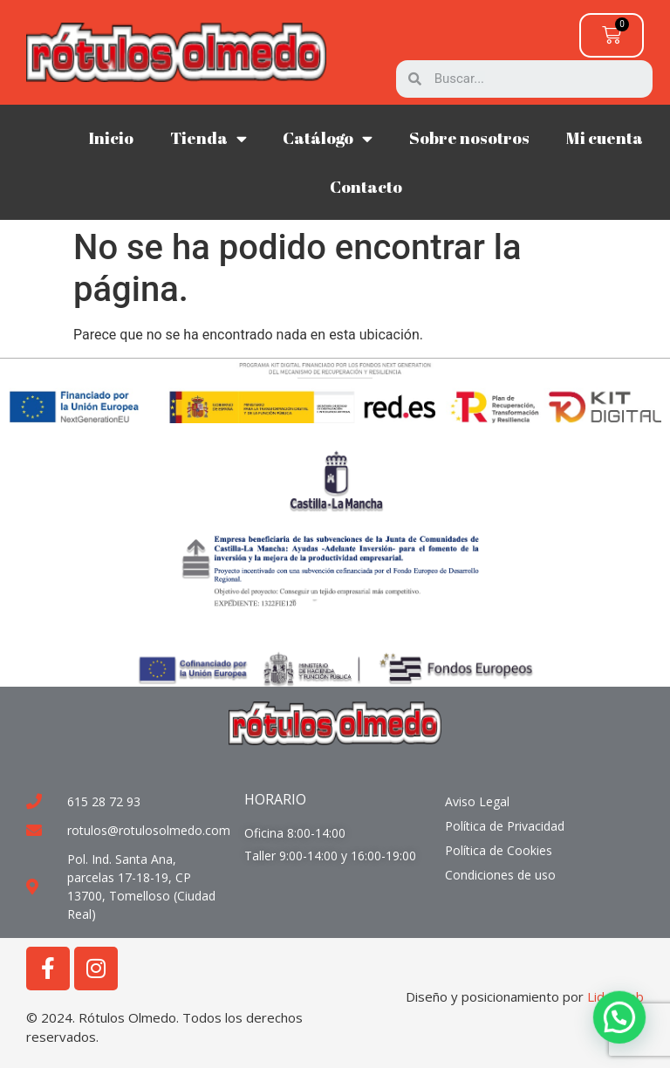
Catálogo (328, 138)
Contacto (366, 186)
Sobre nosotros (469, 138)
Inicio (110, 138)
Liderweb (615, 996)
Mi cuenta (604, 138)
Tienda (208, 138)
